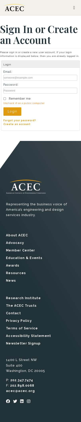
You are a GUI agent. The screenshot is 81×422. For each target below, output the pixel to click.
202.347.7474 (21, 380)
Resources (16, 273)
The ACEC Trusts (21, 306)
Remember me (20, 98)
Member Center (20, 250)
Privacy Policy (19, 321)
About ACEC (17, 235)
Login (12, 111)
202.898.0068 (22, 385)
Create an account (16, 124)
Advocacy (15, 243)
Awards (13, 265)
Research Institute (23, 298)
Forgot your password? (19, 120)
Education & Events (24, 258)
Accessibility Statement (28, 336)
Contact (13, 313)
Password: (10, 84)
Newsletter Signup (23, 343)
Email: (7, 71)
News (11, 280)
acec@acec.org (20, 391)
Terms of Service (22, 328)
